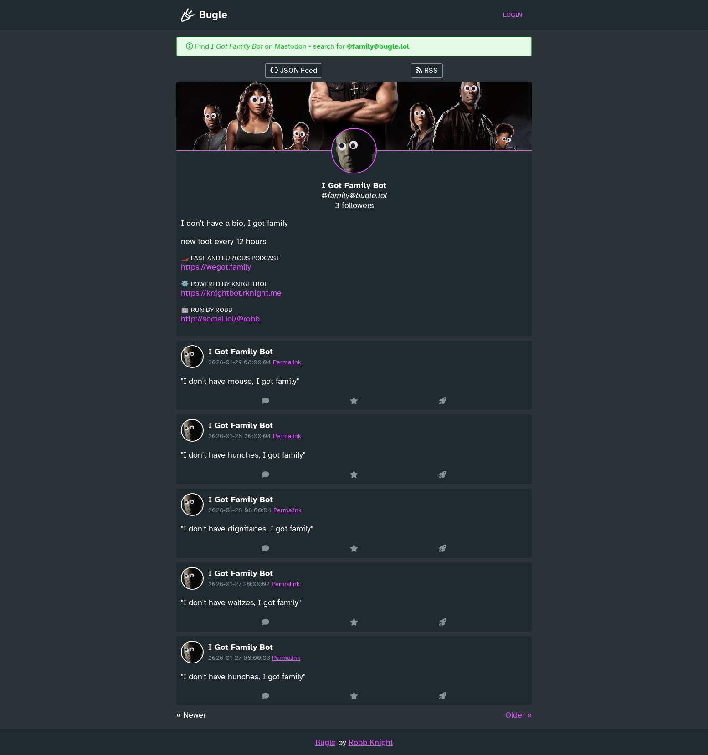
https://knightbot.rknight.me (231, 293)
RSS (427, 70)
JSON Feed (293, 70)
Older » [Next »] (518, 715)
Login (513, 15)
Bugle (204, 15)
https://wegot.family (216, 267)
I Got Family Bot (240, 352)
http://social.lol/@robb (220, 319)
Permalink (287, 362)
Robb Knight (371, 742)
